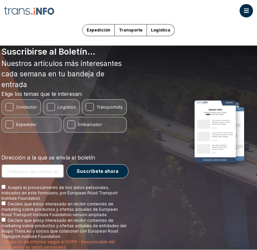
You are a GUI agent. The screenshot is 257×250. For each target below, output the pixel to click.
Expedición (98, 30)
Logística (160, 30)
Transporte (131, 30)
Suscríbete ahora (97, 171)
